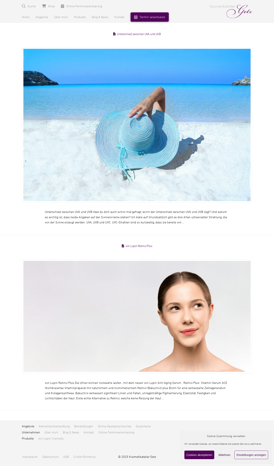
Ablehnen (224, 454)
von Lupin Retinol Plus (139, 246)
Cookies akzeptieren (199, 454)
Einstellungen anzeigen (251, 454)
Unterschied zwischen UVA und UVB (139, 34)
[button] (29, 6)
